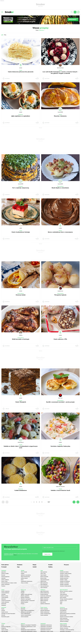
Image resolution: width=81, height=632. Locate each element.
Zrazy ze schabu (24, 582)
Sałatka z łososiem (64, 575)
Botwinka (23, 608)
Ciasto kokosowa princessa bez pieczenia (20, 72)
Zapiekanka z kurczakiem (46, 626)
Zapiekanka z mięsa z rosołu (47, 631)
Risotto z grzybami (25, 595)
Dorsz (22, 579)
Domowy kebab (20, 295)
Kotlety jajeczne (63, 625)
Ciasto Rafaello (4, 597)
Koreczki (3, 615)
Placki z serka (4, 581)
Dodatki (50, 564)
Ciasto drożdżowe (5, 592)
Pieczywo (66, 564)
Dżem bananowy (63, 618)
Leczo (2, 625)
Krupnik (22, 592)
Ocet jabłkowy (63, 610)
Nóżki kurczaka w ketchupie (20, 339)
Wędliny (50, 567)
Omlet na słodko (5, 573)
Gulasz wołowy (4, 629)
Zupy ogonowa (44, 572)
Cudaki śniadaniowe (20, 490)
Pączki (2, 608)
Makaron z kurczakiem (26, 575)
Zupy (18, 567)
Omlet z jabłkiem (5, 579)
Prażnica (3, 586)
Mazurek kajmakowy (45, 610)
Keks (61, 603)
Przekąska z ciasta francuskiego (67, 629)
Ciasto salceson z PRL (60, 339)
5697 (49, 502)
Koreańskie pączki (5, 616)
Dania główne (60, 186)
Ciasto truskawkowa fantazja (21, 232)
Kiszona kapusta (63, 608)
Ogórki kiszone (63, 612)
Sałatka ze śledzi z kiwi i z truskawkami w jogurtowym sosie (21, 447)
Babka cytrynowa (44, 599)
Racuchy (3, 575)
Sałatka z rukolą (63, 579)
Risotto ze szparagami (26, 599)
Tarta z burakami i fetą (65, 626)
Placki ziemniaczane (25, 576)
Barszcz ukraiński (44, 576)
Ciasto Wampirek (20, 402)
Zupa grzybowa (63, 594)
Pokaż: (40, 30)
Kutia (61, 602)
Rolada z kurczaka (64, 628)
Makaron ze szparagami (26, 612)
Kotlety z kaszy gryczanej (26, 594)
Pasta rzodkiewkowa (25, 613)
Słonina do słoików (64, 621)
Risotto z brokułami (25, 597)
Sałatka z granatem (64, 584)
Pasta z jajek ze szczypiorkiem (27, 610)
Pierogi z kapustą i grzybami (66, 599)
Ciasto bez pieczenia (5, 600)
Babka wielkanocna (45, 597)
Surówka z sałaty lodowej (65, 573)
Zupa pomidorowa (45, 586)
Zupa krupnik (43, 575)
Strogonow (3, 628)
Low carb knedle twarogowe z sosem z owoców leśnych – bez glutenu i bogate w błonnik (60, 72)
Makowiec (3, 599)
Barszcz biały (43, 578)
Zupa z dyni (43, 573)
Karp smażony (63, 597)
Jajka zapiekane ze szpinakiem (20, 116)
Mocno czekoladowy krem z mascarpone (60, 232)
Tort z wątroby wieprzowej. (20, 188)
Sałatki (20, 444)
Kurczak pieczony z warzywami (28, 600)
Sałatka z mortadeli (64, 582)
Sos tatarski (43, 602)
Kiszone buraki (63, 615)
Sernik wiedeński (24, 616)
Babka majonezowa (45, 612)
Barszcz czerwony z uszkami (66, 591)
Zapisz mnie (47, 554)
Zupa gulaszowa (44, 582)
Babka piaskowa (44, 600)
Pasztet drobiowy (44, 594)
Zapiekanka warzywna (46, 629)
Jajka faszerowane (45, 591)
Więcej (15, 554)
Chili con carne (4, 631)
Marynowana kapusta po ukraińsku (67, 613)
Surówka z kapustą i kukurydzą (60, 446)
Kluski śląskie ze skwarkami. (60, 188)
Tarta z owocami (44, 608)
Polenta (22, 603)
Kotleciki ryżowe (24, 602)
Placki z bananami (5, 584)
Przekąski (21, 186)
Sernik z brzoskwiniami (26, 615)
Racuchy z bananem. (60, 116)
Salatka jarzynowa (64, 578)
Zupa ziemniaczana (45, 579)
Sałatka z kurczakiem (64, 576)
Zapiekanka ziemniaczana (46, 628)
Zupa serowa (43, 581)
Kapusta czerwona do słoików (66, 616)
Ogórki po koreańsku (64, 619)
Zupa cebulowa (44, 587)
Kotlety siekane (24, 578)
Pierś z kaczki (24, 572)
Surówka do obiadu (64, 572)
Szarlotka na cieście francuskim (8, 613)
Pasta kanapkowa (5, 576)
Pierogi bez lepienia (60, 295)
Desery (60, 70)
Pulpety (22, 573)
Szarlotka (3, 594)
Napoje (34, 564)
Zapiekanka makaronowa (26, 581)
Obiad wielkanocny (45, 592)
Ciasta (20, 70)
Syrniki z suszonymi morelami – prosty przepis (60, 402)
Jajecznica (3, 572)
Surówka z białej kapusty (65, 586)
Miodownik (3, 603)
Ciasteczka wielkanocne (46, 595)
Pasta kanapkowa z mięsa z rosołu (9, 582)
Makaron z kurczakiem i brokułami (28, 625)
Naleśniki (3, 578)
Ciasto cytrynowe (5, 602)
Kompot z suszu (63, 600)
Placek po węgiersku (5, 626)
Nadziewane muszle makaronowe (28, 629)
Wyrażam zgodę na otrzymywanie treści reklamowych (53, 551)
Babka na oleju (4, 595)
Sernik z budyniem (5, 591)
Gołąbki (22, 591)
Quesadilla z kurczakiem (65, 631)
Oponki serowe (4, 612)
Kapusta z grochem (64, 595)
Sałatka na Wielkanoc (65, 581)
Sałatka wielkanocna (45, 603)
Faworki (3, 610)
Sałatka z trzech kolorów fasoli (60, 490)
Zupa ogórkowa (44, 584)
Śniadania (20, 114)
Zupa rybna (62, 592)
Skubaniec (3, 605)
